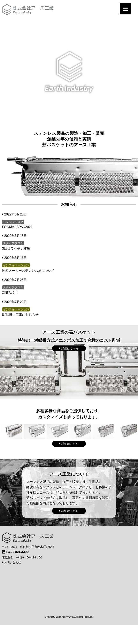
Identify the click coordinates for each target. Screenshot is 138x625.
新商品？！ (10, 292)
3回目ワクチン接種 (16, 248)
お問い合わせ (11, 562)
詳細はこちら (68, 348)
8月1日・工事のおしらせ (20, 314)
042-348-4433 (17, 552)
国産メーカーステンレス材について (28, 270)
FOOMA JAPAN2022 (17, 227)
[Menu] (125, 8)
